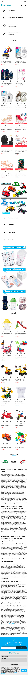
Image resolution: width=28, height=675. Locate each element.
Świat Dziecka (3, 624)
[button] (25, 1)
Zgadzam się (24, 670)
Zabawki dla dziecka (10, 623)
